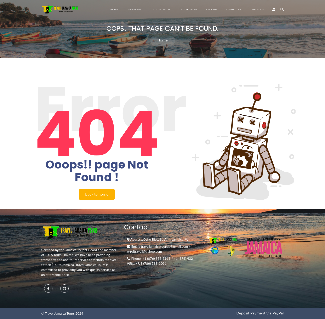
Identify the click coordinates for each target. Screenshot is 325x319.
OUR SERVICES (188, 9)
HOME (114, 9)
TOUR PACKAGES (160, 9)
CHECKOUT (257, 9)
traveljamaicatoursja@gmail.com (164, 246)
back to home (96, 194)
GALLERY (211, 9)
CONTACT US (233, 9)
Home (162, 40)
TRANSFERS (134, 9)
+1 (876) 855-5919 (156, 258)
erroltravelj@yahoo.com (144, 251)
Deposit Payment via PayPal (260, 313)
